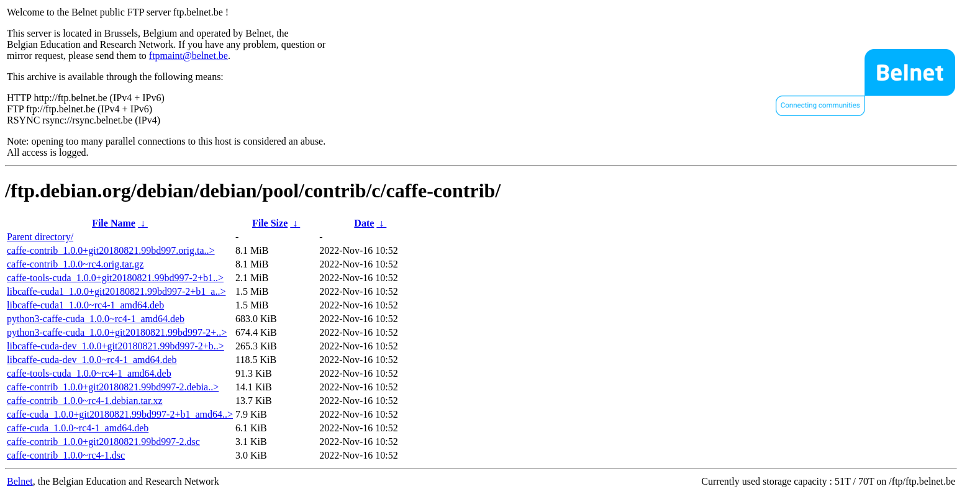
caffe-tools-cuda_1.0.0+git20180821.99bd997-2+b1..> (115, 277)
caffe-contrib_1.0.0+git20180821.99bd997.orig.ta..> (111, 250)
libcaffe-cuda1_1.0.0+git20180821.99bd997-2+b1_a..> (116, 291)
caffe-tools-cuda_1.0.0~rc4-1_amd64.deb (89, 373)
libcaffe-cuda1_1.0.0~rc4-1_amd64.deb (85, 305)
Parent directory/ (40, 236)
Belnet (20, 481)
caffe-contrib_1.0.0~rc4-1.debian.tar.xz (84, 400)
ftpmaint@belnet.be (188, 55)
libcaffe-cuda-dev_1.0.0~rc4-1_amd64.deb (92, 359)
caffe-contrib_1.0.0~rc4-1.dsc (66, 455)
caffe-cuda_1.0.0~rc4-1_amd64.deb (77, 428)
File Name (113, 223)
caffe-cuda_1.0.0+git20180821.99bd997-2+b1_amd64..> (120, 414)
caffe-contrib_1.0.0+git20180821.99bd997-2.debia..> (113, 387)
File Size (270, 223)
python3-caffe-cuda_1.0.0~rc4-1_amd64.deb (95, 318)
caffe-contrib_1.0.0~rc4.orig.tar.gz (75, 264)
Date (364, 223)
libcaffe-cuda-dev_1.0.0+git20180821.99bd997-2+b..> (115, 346)
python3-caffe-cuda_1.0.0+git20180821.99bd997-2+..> (117, 332)
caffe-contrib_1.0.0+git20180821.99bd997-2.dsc (103, 441)
